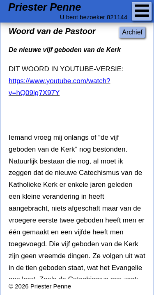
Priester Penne (44, 7)
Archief (132, 32)
